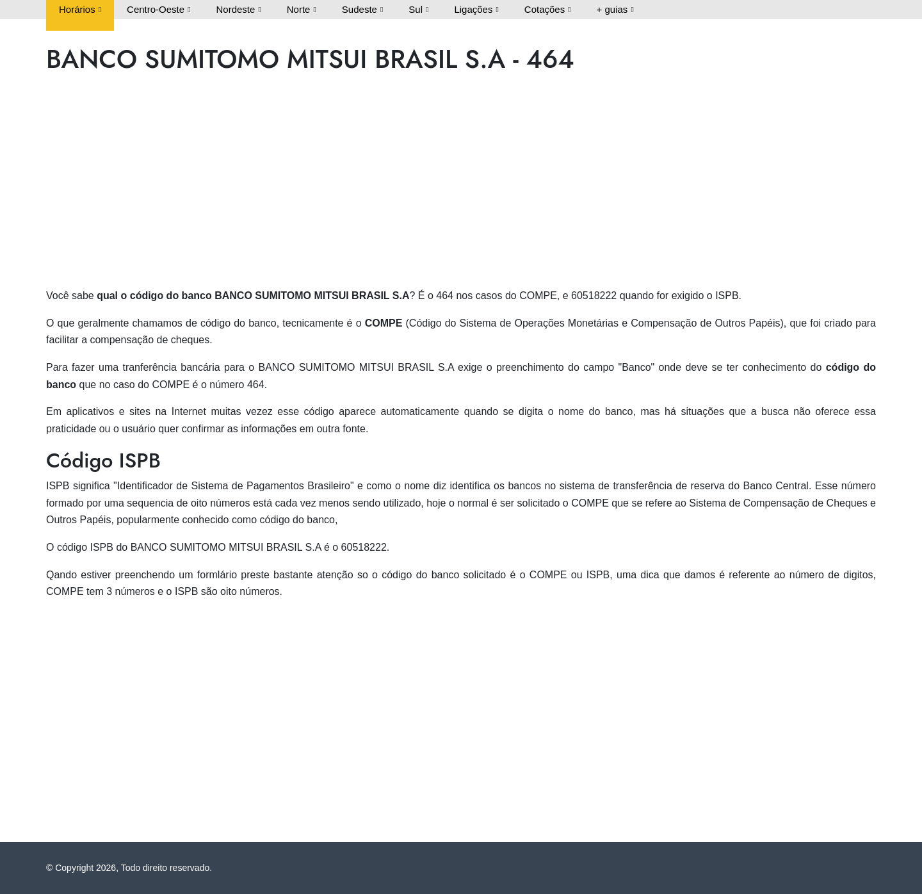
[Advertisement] (430, 184)
